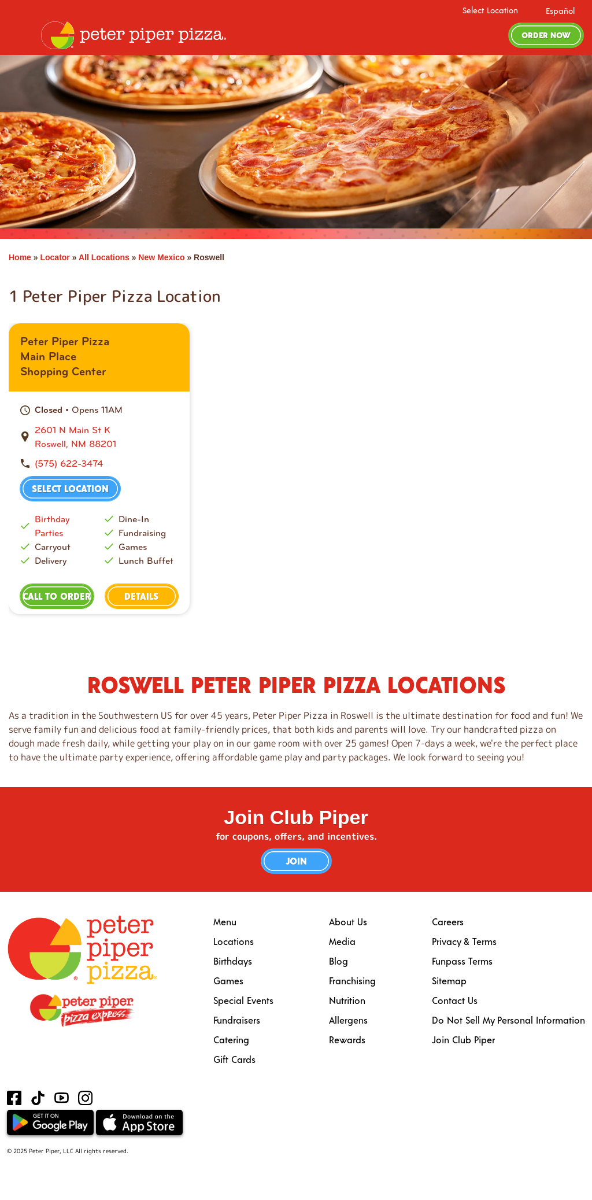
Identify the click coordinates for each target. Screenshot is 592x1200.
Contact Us (455, 1000)
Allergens (348, 1019)
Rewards (347, 1039)
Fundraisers (236, 1019)
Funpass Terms (462, 960)
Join (296, 860)
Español (560, 11)
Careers (448, 921)
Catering (231, 1039)
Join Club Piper (463, 1039)
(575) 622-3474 (69, 463)
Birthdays (232, 960)
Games (228, 980)
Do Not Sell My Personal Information (508, 1019)
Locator (54, 257)
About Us (348, 921)
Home (20, 257)
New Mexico (161, 257)
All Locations (104, 257)
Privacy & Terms (464, 941)
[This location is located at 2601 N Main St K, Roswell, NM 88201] (106, 437)
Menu (224, 921)
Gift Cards (234, 1059)
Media (342, 941)
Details (141, 595)
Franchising (352, 980)
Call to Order (57, 595)
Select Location (490, 10)
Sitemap (449, 980)
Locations (233, 941)
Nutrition (347, 1000)
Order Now (546, 35)
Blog (338, 960)
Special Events (243, 1000)
